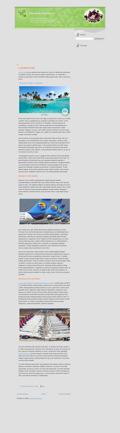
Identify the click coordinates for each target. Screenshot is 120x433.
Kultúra (30, 83)
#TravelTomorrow (24, 353)
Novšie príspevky (22, 394)
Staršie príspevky (65, 394)
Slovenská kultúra (41, 13)
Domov (43, 394)
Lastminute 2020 (27, 68)
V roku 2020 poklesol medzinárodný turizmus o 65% (36, 283)
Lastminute (22, 72)
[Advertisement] (44, 47)
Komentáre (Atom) (36, 398)
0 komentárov (29, 386)
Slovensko (23, 83)
